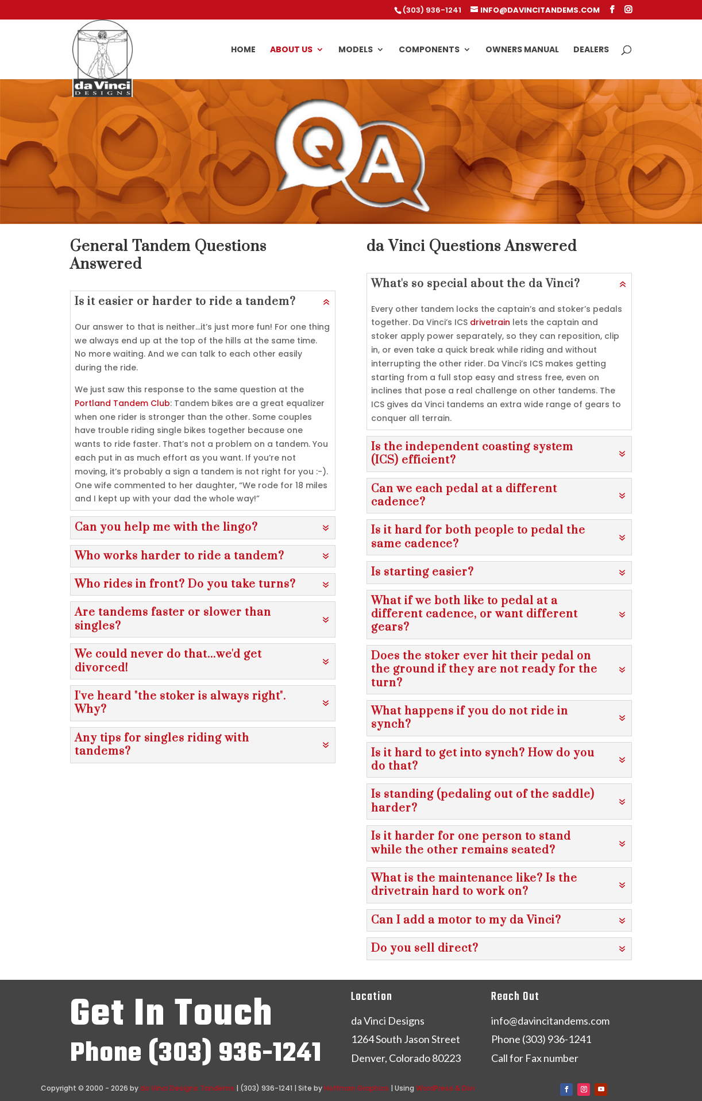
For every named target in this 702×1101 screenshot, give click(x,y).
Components (429, 50)
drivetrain (490, 322)
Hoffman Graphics (356, 1088)
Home (243, 50)
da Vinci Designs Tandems (187, 1088)
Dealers (591, 50)
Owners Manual (522, 50)
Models (355, 50)
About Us (291, 50)
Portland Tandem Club (122, 403)
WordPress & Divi (445, 1088)
